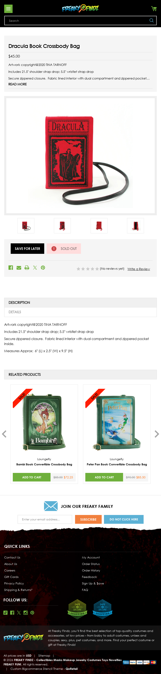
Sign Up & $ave (93, 583)
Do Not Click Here (124, 519)
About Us (10, 564)
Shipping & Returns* (18, 590)
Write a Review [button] (138, 269)
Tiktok (5, 613)
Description (19, 302)
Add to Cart (31, 477)
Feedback (89, 577)
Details (15, 312)
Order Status (91, 564)
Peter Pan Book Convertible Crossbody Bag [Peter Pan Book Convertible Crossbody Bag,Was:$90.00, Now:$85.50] (117, 464)
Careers (9, 570)
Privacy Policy (14, 583)
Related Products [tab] (25, 374)
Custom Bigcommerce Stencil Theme (36, 668)
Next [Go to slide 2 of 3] (157, 434)
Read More (17, 84)
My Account (91, 557)
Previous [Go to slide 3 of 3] (4, 434)
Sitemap (44, 655)
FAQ (85, 590)
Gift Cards (11, 577)
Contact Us (12, 557)
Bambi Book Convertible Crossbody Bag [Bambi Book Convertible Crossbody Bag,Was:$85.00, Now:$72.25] (44, 464)
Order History (91, 570)
